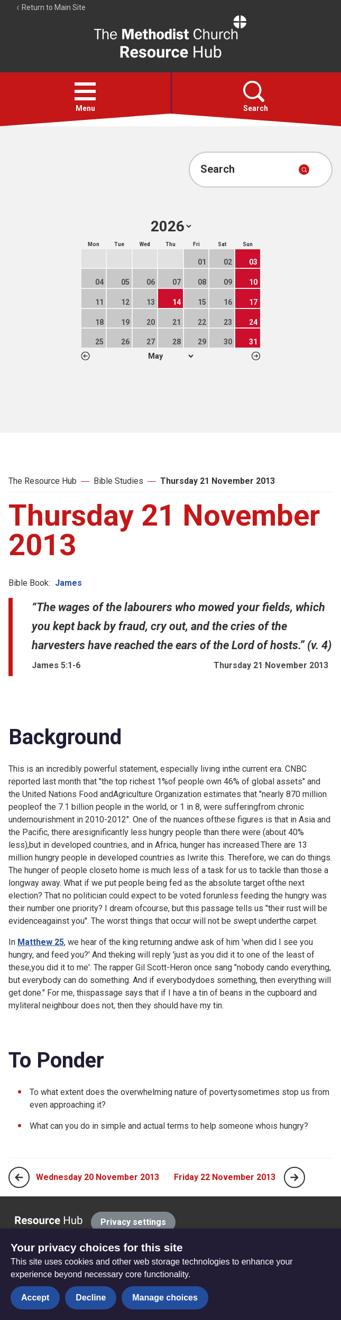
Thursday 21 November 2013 (217, 481)
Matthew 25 (40, 942)
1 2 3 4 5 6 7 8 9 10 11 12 (170, 356)
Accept (35, 1297)
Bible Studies (118, 481)
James (68, 583)
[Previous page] (19, 1177)
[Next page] (294, 1177)
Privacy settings (133, 1222)
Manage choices (165, 1297)
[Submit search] (304, 169)
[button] (85, 91)
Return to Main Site (51, 7)
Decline (91, 1297)
